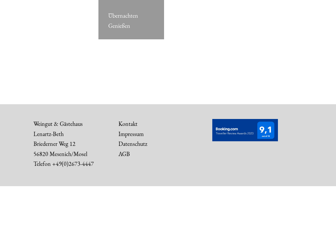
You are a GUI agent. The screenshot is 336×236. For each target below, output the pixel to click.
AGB (124, 154)
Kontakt (127, 124)
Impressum (131, 134)
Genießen (119, 26)
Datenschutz (132, 144)
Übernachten (123, 15)
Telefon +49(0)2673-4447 (63, 163)
